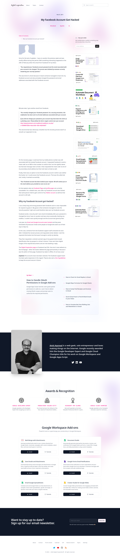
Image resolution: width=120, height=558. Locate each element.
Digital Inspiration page (28, 247)
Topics (34, 5)
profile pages (50, 188)
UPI (63, 542)
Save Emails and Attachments (35, 461)
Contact (41, 5)
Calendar (57, 542)
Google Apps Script (58, 357)
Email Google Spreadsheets (34, 483)
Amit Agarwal (56, 345)
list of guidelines (60, 258)
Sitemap (85, 542)
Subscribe (102, 520)
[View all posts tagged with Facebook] (53, 25)
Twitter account (50, 193)
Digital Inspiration (58, 552)
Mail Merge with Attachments (35, 440)
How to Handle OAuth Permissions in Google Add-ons (41, 281)
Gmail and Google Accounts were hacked (39, 222)
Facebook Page (38, 188)
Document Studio (73, 440)
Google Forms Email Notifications (78, 461)
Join (97, 46)
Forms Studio (48, 542)
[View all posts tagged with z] (69, 25)
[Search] (95, 5)
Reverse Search (71, 542)
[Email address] (84, 46)
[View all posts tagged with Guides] (62, 25)
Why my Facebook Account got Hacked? (32, 39)
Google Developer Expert (69, 351)
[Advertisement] (43, 94)
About (28, 5)
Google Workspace (87, 354)
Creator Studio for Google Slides (78, 483)
